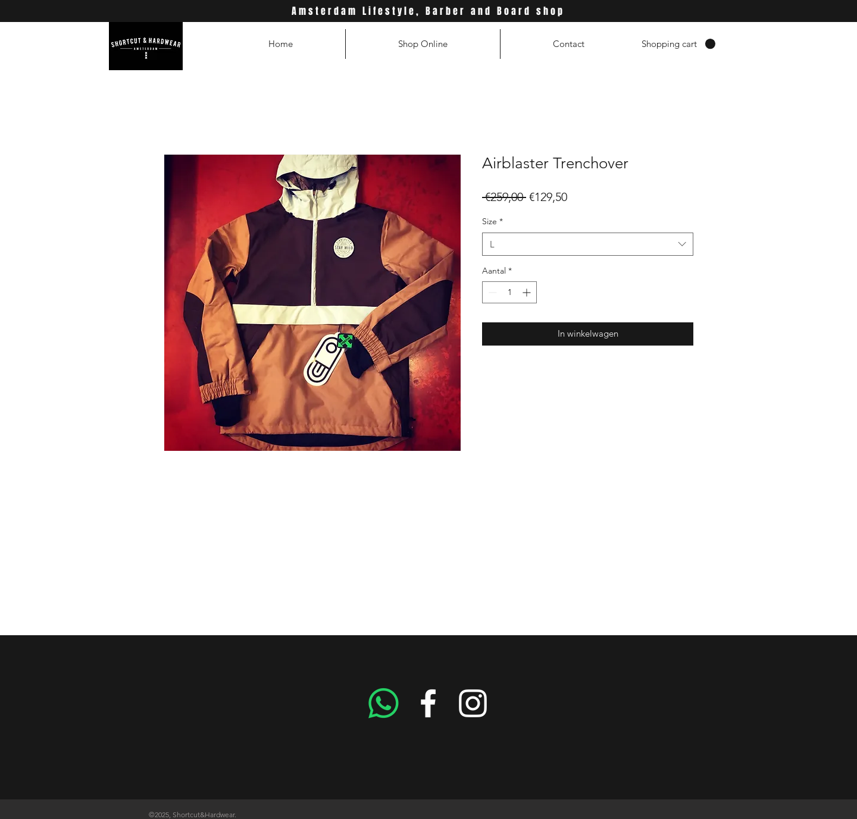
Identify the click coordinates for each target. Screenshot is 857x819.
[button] (678, 44)
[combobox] (587, 244)
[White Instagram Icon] (473, 703)
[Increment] (527, 292)
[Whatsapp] (383, 703)
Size (492, 221)
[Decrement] (491, 292)
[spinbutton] (509, 292)
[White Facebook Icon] (428, 703)
